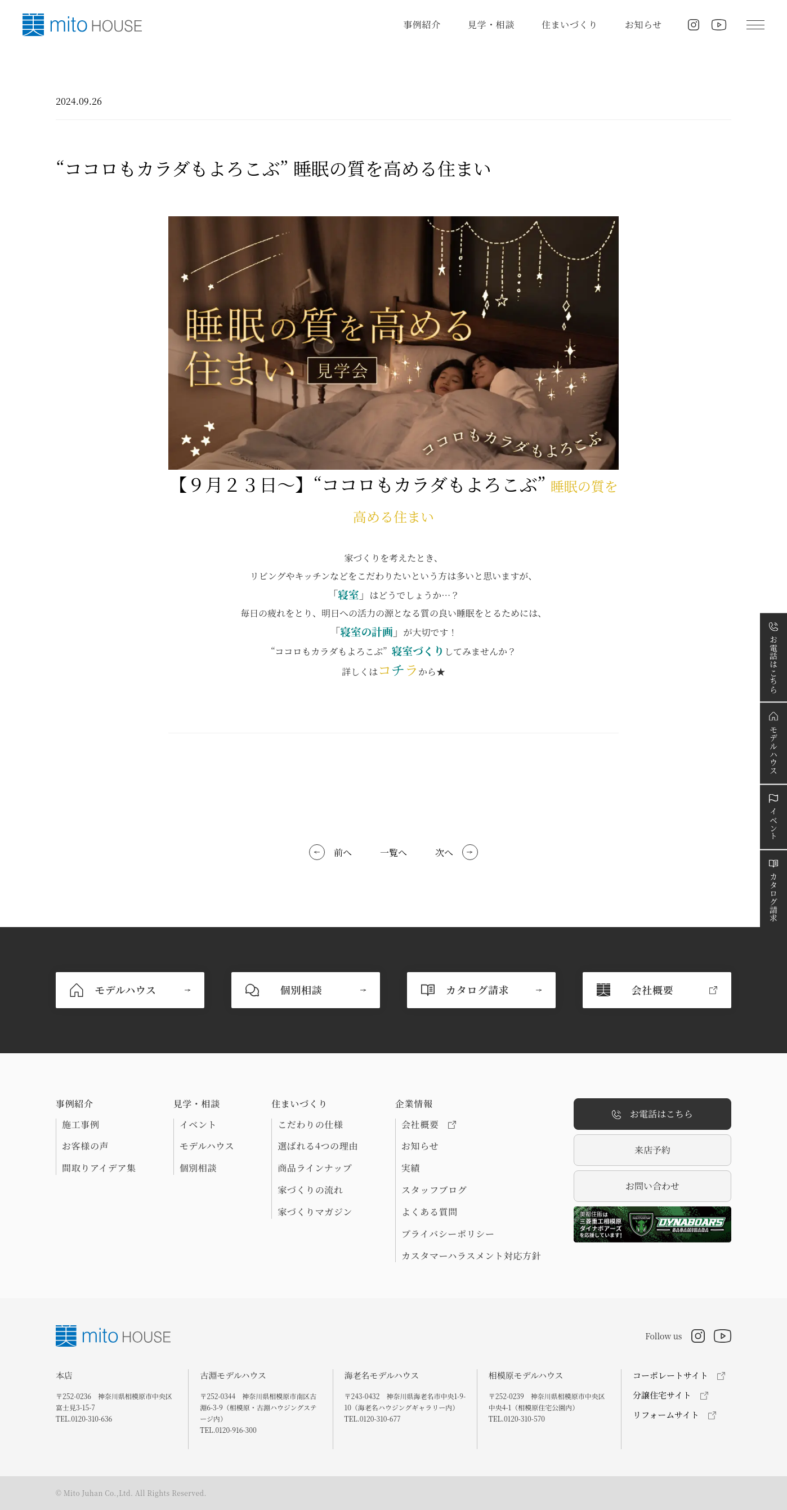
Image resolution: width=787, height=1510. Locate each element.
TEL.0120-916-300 (228, 1430)
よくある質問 (429, 1212)
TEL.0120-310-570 (517, 1418)
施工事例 (81, 1125)
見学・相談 (491, 24)
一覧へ (393, 852)
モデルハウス (207, 1146)
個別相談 (198, 1168)
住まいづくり (570, 24)
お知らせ (643, 24)
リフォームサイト (666, 1414)
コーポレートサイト (670, 1375)
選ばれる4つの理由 (318, 1146)
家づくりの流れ (310, 1190)
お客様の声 (85, 1146)
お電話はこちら (652, 1114)
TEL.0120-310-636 (84, 1418)
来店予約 (652, 1149)
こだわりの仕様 (310, 1125)
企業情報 (414, 1104)
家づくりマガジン (315, 1212)
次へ (444, 852)
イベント (198, 1125)
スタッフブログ (434, 1190)
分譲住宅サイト (662, 1395)
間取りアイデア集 (99, 1168)
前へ (343, 852)
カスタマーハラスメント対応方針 (471, 1256)
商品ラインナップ (315, 1168)
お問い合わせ (652, 1185)
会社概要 (428, 1125)
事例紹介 (422, 24)
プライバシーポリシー (448, 1234)
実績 (410, 1168)
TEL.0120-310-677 (373, 1418)
